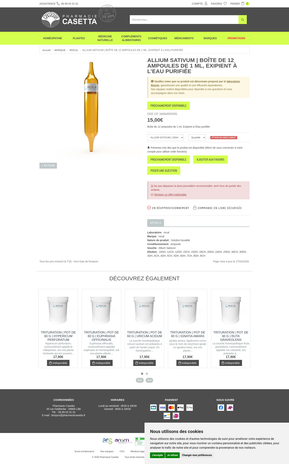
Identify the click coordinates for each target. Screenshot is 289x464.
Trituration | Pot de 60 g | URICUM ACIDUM (144, 337)
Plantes (79, 38)
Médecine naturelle (105, 38)
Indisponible (58, 365)
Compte (199, 3)
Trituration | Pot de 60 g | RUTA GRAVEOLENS (230, 339)
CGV (121, 454)
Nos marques (106, 454)
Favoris (219, 3)
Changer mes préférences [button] (197, 455)
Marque (60, 50)
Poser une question (166, 173)
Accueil (46, 50)
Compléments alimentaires (131, 38)
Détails (155, 225)
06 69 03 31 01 (66, 415)
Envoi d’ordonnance (84, 454)
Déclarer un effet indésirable (170, 197)
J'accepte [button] (157, 455)
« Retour (48, 165)
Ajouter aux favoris (218, 161)
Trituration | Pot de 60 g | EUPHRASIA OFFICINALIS (101, 339)
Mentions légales (138, 454)
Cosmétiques (157, 38)
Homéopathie (52, 38)
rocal (74, 50)
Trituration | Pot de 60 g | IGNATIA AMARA (187, 337)
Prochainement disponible (171, 106)
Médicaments (184, 38)
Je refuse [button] (172, 455)
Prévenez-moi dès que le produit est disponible (175, 148)
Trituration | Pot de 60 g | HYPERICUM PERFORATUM (58, 339)
